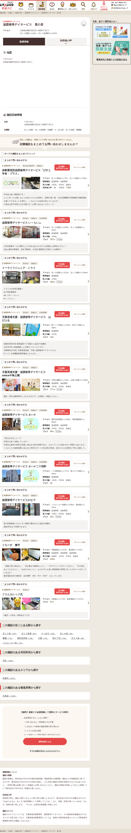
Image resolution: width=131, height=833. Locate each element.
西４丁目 (60, 638)
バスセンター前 (13, 643)
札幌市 (9, 678)
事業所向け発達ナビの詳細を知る (111, 59)
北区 (8, 660)
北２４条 (78, 638)
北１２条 (10, 633)
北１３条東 (29, 633)
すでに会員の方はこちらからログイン (45, 751)
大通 (43, 638)
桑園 (8, 638)
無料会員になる (45, 741)
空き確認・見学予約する (62, 167)
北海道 (10, 696)
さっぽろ (48, 633)
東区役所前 (25, 638)
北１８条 (67, 633)
